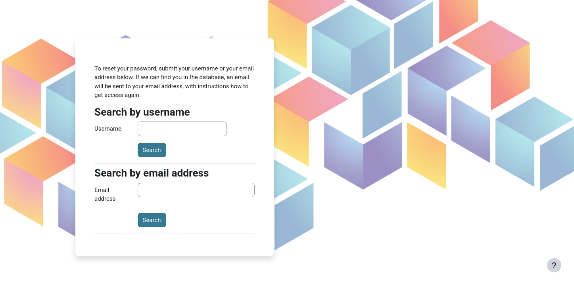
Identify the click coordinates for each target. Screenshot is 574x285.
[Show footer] (554, 265)
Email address (104, 194)
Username (107, 128)
